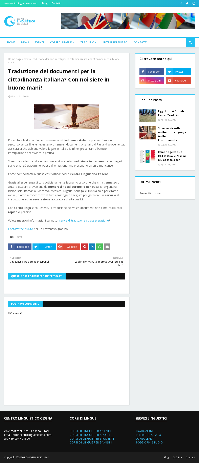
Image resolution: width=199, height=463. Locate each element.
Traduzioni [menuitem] (88, 42)
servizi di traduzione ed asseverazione (84, 220)
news (26, 59)
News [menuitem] (25, 42)
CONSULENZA (144, 438)
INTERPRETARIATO (148, 435)
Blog (44, 3)
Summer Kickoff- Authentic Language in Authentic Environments (173, 134)
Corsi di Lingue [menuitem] (61, 42)
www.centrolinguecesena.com (21, 3)
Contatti (56, 3)
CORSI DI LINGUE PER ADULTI (90, 435)
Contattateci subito (20, 229)
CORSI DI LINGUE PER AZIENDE (91, 431)
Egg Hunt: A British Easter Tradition (171, 113)
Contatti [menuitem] (141, 42)
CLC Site (177, 457)
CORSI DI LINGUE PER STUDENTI (92, 438)
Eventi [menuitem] (39, 42)
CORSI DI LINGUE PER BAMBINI (91, 442)
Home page (15, 59)
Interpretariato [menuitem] (115, 42)
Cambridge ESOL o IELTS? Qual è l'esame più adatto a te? (172, 156)
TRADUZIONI (144, 431)
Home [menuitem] (11, 42)
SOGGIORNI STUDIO (149, 442)
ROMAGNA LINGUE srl (36, 457)
